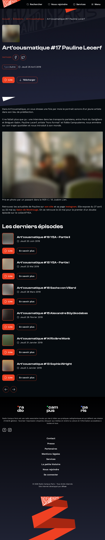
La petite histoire (52, 464)
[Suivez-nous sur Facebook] (4, 430)
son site (49, 206)
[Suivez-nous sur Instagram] (10, 430)
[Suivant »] (14, 389)
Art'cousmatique (35, 19)
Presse (52, 443)
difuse (64, 486)
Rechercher (34, 4)
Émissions (18, 19)
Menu (95, 4)
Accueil (6, 19)
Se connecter (52, 474)
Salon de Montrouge (27, 209)
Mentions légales (52, 454)
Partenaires (52, 448)
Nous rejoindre (57, 4)
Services (79, 4)
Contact (52, 438)
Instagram (71, 206)
